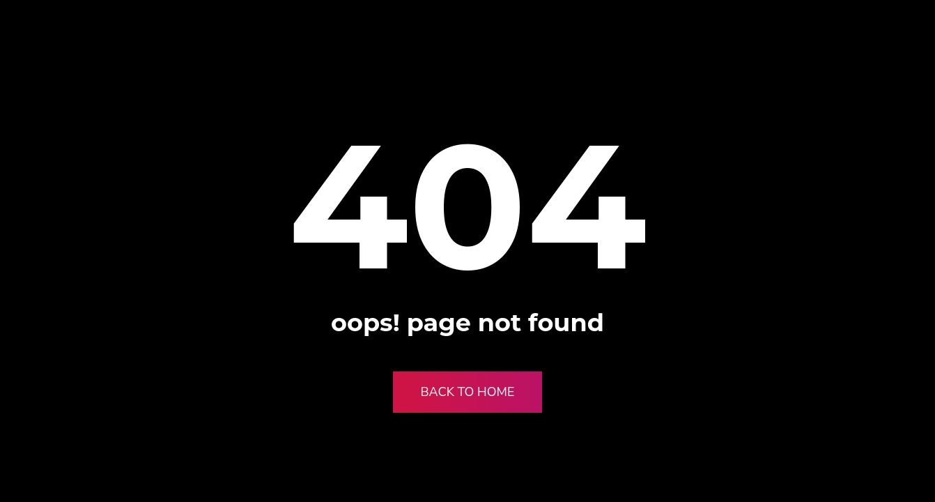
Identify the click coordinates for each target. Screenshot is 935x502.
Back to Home (468, 391)
